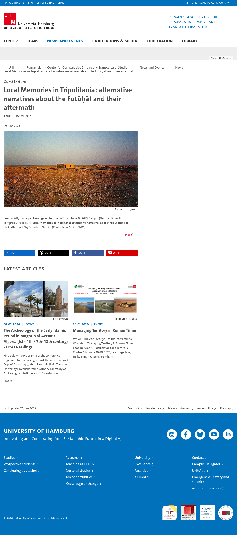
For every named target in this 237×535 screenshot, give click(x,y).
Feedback (133, 408)
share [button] (14, 252)
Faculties (141, 470)
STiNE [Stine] (61, 2)
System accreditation (225, 509)
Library (190, 41)
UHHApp (199, 470)
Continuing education (20, 470)
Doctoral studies (78, 470)
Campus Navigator (206, 464)
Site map (225, 408)
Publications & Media (114, 41)
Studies (9, 457)
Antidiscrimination (206, 488)
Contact (198, 457)
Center (11, 41)
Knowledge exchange (82, 483)
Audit (184, 507)
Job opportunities (79, 477)
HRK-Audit (206, 507)
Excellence (143, 464)
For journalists (14, 2)
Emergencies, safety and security (210, 479)
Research (73, 457)
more (128, 235)
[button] (207, 3)
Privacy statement (179, 408)
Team (32, 41)
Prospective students (20, 464)
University (142, 457)
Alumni (140, 477)
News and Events (65, 41)
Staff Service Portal (41, 2)
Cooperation (159, 41)
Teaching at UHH (78, 464)
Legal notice (153, 408)
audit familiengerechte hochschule (169, 511)
